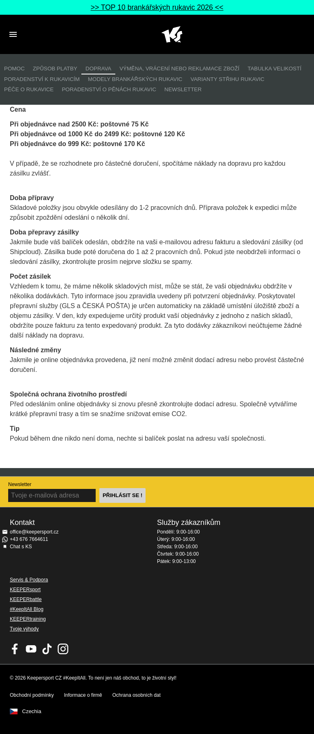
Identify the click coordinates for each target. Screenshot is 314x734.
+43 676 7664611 (29, 539)
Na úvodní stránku (171, 34)
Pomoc (14, 68)
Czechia (31, 711)
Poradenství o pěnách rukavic (109, 89)
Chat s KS (21, 546)
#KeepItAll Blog (26, 609)
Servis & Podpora (29, 580)
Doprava (98, 68)
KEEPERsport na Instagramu (63, 649)
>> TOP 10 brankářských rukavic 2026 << (157, 7)
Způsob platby (55, 68)
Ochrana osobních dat (136, 695)
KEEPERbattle (26, 599)
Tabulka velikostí (274, 68)
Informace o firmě (83, 695)
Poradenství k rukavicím (42, 79)
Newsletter (183, 89)
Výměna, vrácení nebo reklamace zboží (179, 68)
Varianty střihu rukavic (228, 79)
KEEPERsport (25, 589)
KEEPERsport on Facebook (15, 649)
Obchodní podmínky (32, 695)
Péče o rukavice (29, 89)
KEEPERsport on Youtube (31, 649)
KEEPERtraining (28, 619)
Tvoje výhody (24, 629)
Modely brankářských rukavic (135, 79)
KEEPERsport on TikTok (47, 649)
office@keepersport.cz (34, 532)
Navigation (13, 34)
